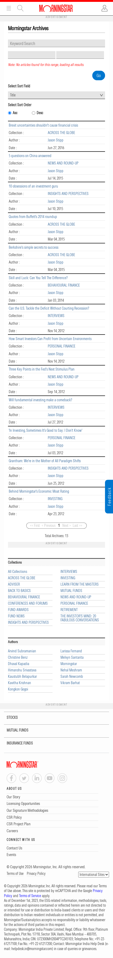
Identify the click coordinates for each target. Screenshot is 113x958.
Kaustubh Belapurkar (22, 677)
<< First (35, 525)
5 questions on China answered (30, 155)
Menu (9, 8)
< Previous (48, 525)
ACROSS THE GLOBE (61, 132)
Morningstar (68, 664)
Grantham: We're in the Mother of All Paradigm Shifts (45, 460)
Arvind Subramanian (22, 651)
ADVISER (14, 584)
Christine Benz (18, 658)
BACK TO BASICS (19, 591)
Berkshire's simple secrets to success (33, 247)
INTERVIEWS (56, 315)
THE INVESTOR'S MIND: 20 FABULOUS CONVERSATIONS (79, 618)
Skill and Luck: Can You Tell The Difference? (38, 277)
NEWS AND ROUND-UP (63, 163)
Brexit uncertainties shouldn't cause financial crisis (43, 125)
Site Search (20, 8)
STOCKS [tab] (9, 717)
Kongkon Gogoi (18, 689)
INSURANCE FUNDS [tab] (16, 743)
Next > (66, 525)
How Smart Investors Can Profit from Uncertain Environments (50, 338)
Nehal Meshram (71, 670)
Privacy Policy (36, 873)
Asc (15, 113)
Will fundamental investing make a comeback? (40, 400)
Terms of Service (30, 895)
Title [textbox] (13, 95)
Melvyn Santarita (72, 658)
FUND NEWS (16, 616)
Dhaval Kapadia (18, 664)
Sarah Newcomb (71, 677)
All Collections (17, 572)
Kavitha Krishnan (19, 683)
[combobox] (56, 95)
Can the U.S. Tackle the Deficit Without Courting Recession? (49, 308)
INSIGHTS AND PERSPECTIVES (68, 193)
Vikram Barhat (70, 683)
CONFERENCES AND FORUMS (28, 603)
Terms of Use (15, 873)
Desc (40, 113)
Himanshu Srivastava (22, 670)
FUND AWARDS (18, 610)
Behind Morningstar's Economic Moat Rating (39, 491)
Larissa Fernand (71, 651)
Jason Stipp (55, 140)
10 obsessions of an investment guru (33, 186)
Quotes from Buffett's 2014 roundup (33, 216)
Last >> (77, 525)
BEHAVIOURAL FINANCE (64, 285)
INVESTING (55, 498)
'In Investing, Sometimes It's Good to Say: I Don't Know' (45, 430)
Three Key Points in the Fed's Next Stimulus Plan (42, 369)
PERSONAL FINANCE (61, 346)
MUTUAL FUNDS (71, 591)
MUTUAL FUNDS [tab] (14, 730)
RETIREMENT (69, 610)
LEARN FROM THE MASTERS (79, 584)
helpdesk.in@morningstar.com (31, 948)
